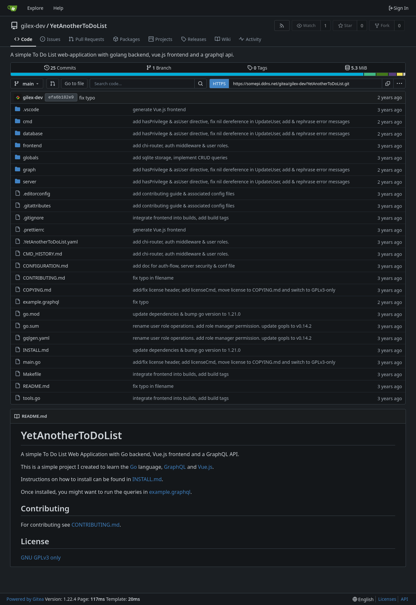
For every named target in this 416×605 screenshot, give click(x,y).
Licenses (387, 599)
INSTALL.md (36, 350)
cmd (27, 121)
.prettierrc (33, 230)
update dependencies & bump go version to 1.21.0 (186, 314)
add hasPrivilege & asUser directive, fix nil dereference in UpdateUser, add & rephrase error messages (241, 121)
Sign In (398, 8)
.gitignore (33, 218)
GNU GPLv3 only (41, 557)
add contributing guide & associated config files (183, 194)
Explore (35, 8)
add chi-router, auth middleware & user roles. (181, 145)
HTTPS (219, 83)
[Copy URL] (388, 83)
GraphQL (175, 466)
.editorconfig (36, 194)
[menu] (399, 83)
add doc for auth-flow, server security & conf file (184, 266)
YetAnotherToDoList (78, 25)
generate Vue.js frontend (159, 109)
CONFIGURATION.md (45, 266)
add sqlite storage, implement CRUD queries (180, 157)
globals (30, 157)
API (404, 599)
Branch (159, 68)
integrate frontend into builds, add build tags (180, 218)
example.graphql (41, 302)
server (29, 181)
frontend (32, 145)
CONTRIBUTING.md (44, 278)
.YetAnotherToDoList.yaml (50, 242)
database (33, 133)
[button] (52, 83)
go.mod (31, 314)
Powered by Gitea (25, 599)
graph (29, 169)
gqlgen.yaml (36, 338)
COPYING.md (37, 290)
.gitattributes (37, 206)
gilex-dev (33, 25)
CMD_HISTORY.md (42, 254)
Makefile (32, 374)
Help (58, 8)
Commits (60, 68)
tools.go (31, 398)
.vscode (31, 109)
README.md (36, 386)
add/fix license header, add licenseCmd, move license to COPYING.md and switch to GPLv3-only (234, 290)
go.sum (31, 326)
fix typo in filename (153, 278)
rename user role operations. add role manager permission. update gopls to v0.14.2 (222, 326)
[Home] (12, 8)
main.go (32, 362)
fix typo (87, 98)
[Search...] (200, 83)
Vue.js (205, 466)
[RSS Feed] (282, 25)
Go (133, 466)
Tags (257, 68)
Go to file (74, 83)
